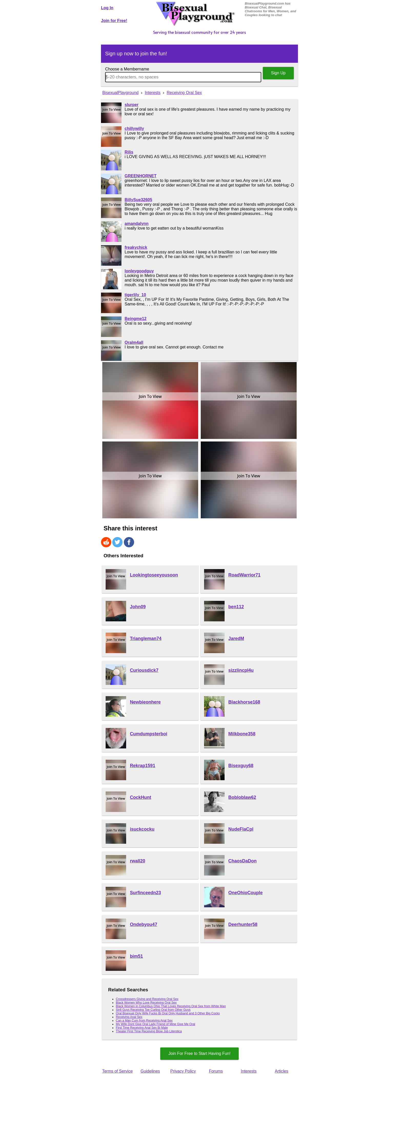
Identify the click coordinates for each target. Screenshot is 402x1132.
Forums (216, 1071)
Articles (281, 1071)
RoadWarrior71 (244, 575)
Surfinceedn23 (145, 892)
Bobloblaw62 (242, 797)
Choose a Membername (127, 69)
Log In (107, 8)
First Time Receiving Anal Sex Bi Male (142, 1028)
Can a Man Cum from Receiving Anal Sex (144, 1020)
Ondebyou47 (143, 924)
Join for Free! (114, 20)
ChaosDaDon (242, 860)
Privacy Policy (183, 1071)
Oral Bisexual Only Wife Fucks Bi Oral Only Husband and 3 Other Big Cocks (168, 1013)
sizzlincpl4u (241, 670)
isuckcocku (142, 829)
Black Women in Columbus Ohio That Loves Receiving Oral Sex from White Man (171, 1006)
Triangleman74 (146, 638)
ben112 (236, 606)
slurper (131, 104)
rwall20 (137, 860)
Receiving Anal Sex (129, 1017)
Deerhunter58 (242, 924)
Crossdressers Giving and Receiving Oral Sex (147, 999)
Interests (248, 1071)
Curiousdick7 (144, 670)
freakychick (136, 247)
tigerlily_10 (135, 295)
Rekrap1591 (142, 765)
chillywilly (134, 128)
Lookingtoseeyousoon (154, 575)
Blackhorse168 (244, 702)
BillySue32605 (138, 200)
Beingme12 (135, 318)
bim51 (136, 956)
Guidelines (150, 1071)
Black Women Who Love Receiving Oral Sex (146, 1002)
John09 (138, 606)
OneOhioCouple (245, 892)
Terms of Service (117, 1071)
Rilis (129, 152)
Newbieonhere (145, 702)
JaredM (236, 638)
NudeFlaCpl (241, 829)
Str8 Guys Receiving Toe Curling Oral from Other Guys (153, 1010)
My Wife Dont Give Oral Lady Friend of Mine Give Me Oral (155, 1024)
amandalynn (136, 223)
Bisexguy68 (241, 765)
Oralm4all (134, 342)
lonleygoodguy (139, 271)
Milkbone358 (242, 733)
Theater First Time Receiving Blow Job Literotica (149, 1031)
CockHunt (140, 797)
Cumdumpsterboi (148, 733)
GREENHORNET (140, 176)
